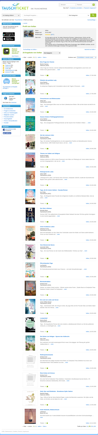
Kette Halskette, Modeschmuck (49, 409)
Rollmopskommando (46, 355)
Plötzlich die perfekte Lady (48, 80)
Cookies (15, 431)
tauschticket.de (10, 129)
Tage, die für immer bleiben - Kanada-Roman (54, 190)
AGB (3, 431)
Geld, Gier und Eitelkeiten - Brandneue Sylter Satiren (56, 391)
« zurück (25, 23)
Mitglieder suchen (9, 115)
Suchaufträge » (92, 20)
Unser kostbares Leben (47, 226)
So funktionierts (8, 109)
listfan (87, 75)
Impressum (26, 431)
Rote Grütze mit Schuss (47, 373)
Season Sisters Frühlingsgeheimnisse (52, 117)
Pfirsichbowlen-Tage (46, 263)
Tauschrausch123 (10, 70)
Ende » (45, 57)
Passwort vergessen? (90, 8)
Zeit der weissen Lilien (47, 135)
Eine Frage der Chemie (47, 62)
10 (87, 426)
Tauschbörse (18, 20)
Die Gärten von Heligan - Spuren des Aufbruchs (55, 336)
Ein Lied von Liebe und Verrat (49, 300)
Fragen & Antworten (10, 111)
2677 (52, 34)
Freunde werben (9, 117)
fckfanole (7, 67)
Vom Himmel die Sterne (47, 245)
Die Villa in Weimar (46, 208)
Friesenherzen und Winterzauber (50, 98)
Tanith (6, 68)
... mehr (58, 69)
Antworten (13, 102)
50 (92, 426)
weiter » (40, 57)
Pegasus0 (7, 65)
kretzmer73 (8, 72)
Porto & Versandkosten (10, 121)
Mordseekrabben (45, 281)
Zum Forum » (15, 56)
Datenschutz (8, 431)
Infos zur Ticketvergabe (10, 113)
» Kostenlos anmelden (75, 8)
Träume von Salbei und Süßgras (50, 153)
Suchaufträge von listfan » (30, 49)
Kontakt (6, 123)
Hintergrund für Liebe (46, 171)
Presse (20, 431)
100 (95, 426)
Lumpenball (43, 318)
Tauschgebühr (8, 119)
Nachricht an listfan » (90, 49)
